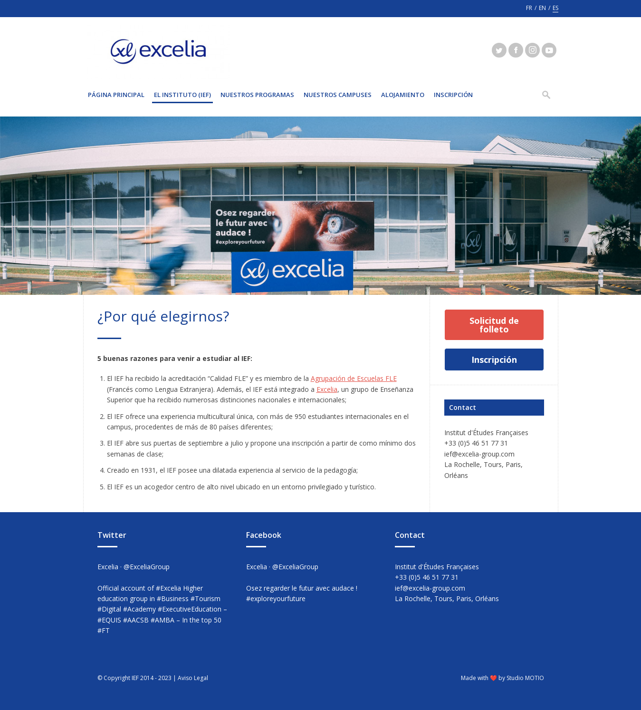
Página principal (116, 94)
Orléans (456, 475)
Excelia (326, 389)
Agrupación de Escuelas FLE (354, 378)
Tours (493, 464)
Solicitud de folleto (494, 325)
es (555, 8)
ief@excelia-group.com (479, 453)
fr (529, 8)
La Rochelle (462, 464)
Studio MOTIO (525, 678)
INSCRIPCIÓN (453, 94)
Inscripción (494, 359)
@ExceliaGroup (147, 566)
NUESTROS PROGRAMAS (257, 94)
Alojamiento (402, 94)
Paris (513, 464)
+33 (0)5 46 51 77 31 (476, 442)
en (542, 8)
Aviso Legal (193, 678)
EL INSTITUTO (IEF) (182, 94)
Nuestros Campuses (338, 94)
